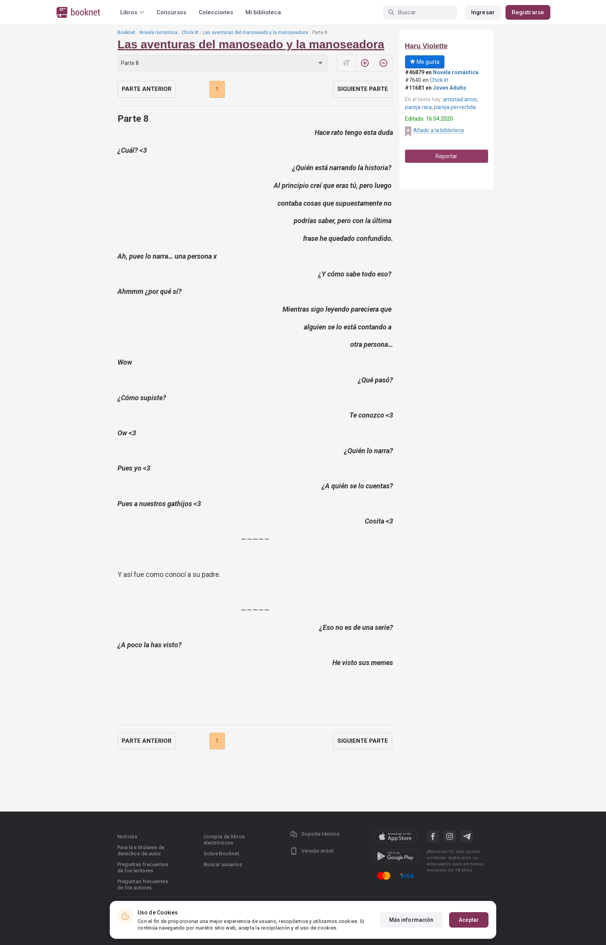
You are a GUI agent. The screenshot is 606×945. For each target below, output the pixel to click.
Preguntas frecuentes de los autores (142, 884)
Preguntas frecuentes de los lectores (142, 867)
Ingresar (483, 12)
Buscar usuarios (223, 864)
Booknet (126, 32)
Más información (411, 920)
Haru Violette (426, 46)
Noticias (127, 836)
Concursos (171, 12)
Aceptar (469, 920)
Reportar (446, 156)
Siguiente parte (362, 88)
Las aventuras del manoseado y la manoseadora (255, 32)
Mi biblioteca (263, 12)
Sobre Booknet (221, 853)
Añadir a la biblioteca (438, 130)
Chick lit (190, 32)
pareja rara (418, 107)
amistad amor (460, 99)
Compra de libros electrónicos (224, 840)
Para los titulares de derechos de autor (140, 850)
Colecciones (216, 12)
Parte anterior (147, 88)
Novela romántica (158, 32)
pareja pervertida (455, 107)
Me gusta (424, 62)
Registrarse (528, 12)
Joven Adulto (449, 88)
